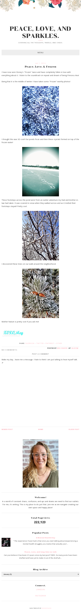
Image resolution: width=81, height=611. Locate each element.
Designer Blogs (46, 608)
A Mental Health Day (45, 538)
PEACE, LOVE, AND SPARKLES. (40, 32)
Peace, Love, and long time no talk (40, 552)
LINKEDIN (40, 589)
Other (59, 343)
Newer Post (7, 429)
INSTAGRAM (40, 595)
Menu (40, 52)
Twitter (40, 343)
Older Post (74, 429)
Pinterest (49, 343)
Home (40, 429)
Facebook (29, 343)
